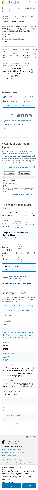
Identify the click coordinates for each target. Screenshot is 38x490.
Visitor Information (31, 223)
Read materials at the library (10, 455)
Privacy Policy (20, 463)
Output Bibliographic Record (13, 124)
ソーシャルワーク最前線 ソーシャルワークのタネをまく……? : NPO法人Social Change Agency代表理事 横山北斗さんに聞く (18, 335)
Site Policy (30, 463)
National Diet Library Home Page (12, 460)
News (12, 463)
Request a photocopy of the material (13, 452)
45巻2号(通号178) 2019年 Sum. (24, 17)
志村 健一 (6, 360)
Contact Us (5, 463)
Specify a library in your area (22, 167)
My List (5, 116)
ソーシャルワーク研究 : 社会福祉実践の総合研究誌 (20, 9)
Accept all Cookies (29, 486)
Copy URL (12, 116)
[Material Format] (24, 173)
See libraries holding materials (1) (19, 105)
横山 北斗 (6, 357)
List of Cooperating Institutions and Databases (19, 156)
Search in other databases (12, 128)
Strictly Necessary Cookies (11, 486)
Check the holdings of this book (23, 194)
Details (9, 479)
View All (33, 71)
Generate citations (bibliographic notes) (17, 121)
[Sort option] (9, 173)
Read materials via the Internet (11, 449)
